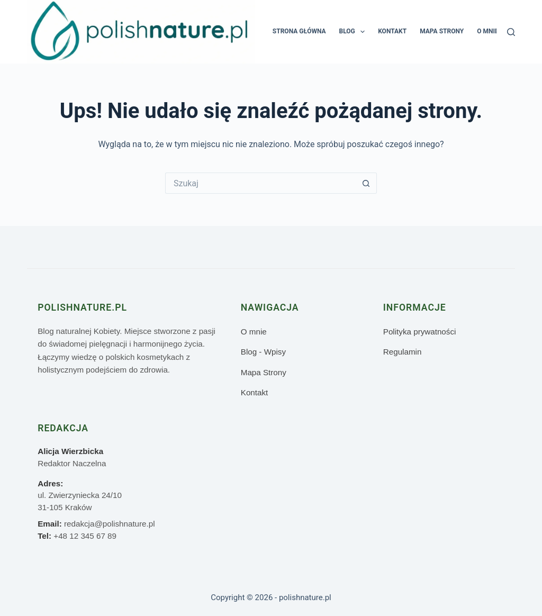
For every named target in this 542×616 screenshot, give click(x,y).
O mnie (488, 31)
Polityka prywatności (419, 331)
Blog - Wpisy (263, 351)
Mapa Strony (442, 31)
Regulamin (402, 351)
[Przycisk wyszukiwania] (366, 183)
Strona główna (299, 31)
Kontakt (392, 31)
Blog (354, 31)
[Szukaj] (511, 32)
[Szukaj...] (260, 183)
